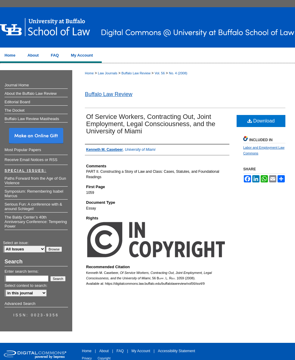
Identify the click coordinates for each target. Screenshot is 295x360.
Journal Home (17, 85)
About (104, 351)
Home (89, 73)
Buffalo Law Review (136, 73)
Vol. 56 (160, 73)
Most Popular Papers (23, 149)
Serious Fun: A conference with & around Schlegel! (33, 206)
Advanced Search (20, 303)
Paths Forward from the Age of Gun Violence (35, 180)
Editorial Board (17, 102)
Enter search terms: (22, 271)
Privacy (87, 358)
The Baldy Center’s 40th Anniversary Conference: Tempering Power (36, 221)
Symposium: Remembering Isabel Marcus (34, 193)
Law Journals (107, 73)
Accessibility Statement (176, 351)
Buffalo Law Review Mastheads (32, 118)
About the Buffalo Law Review (31, 93)
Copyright (104, 358)
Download (261, 120)
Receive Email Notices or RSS (31, 159)
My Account (141, 351)
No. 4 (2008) (178, 73)
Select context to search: (26, 285)
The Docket (14, 110)
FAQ (120, 351)
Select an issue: (16, 243)
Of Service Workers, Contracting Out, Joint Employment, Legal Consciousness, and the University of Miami (150, 124)
